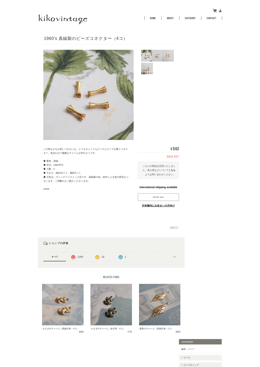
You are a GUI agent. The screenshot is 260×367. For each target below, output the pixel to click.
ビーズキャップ (199, 51)
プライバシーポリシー (182, 349)
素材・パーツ (195, 39)
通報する (172, 226)
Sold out (156, 195)
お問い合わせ (195, 133)
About (170, 16)
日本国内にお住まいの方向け (156, 204)
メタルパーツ (198, 56)
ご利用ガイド (195, 116)
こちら (169, 168)
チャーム (196, 62)
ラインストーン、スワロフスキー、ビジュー (205, 80)
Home (153, 16)
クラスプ (196, 68)
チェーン (196, 87)
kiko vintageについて (157, 349)
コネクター (197, 73)
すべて (54, 255)
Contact (211, 16)
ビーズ (195, 45)
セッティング (198, 93)
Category (190, 16)
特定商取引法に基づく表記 (202, 124)
